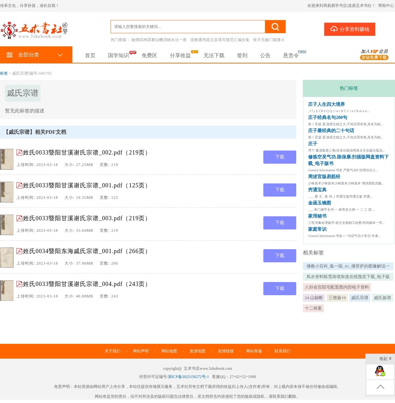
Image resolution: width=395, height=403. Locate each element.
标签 (4, 73)
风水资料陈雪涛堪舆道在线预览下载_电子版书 (348, 277)
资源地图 (197, 351)
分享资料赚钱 (349, 29)
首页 (90, 55)
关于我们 (112, 351)
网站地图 (169, 351)
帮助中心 (386, 5)
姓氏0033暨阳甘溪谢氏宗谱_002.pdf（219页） (87, 152)
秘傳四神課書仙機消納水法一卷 (159, 39)
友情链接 (226, 351)
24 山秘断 (314, 297)
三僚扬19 (337, 297)
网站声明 (141, 351)
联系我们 (282, 351)
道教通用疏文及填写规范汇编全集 (220, 39)
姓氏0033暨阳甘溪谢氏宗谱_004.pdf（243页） (87, 284)
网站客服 (254, 351)
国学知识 (118, 55)
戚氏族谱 (382, 297)
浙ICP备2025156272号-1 (188, 376)
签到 (242, 55)
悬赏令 (291, 55)
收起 (386, 359)
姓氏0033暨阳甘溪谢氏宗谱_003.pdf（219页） (87, 218)
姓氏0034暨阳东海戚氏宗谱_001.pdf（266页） (87, 251)
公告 (265, 55)
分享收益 (180, 55)
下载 (279, 156)
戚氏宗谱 (359, 297)
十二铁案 (313, 308)
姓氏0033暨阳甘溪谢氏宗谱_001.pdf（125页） (87, 185)
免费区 (149, 55)
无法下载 (213, 55)
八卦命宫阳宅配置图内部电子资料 (337, 287)
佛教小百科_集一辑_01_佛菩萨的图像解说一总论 (348, 267)
